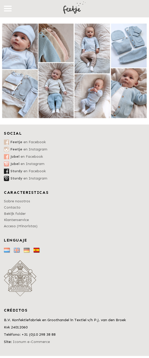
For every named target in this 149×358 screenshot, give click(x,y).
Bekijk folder (15, 213)
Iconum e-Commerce (31, 342)
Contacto (12, 207)
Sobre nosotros (17, 201)
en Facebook (28, 142)
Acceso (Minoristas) (20, 226)
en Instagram (28, 149)
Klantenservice (16, 220)
